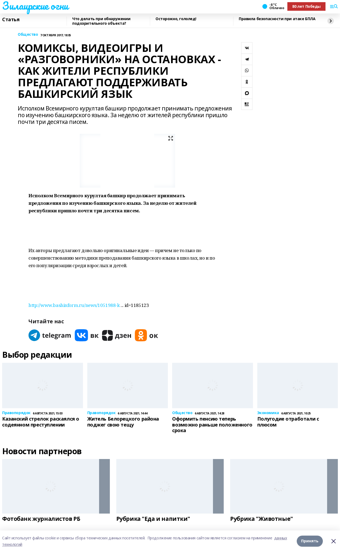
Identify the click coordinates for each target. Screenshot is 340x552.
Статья (10, 20)
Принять (310, 541)
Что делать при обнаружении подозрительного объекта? (101, 21)
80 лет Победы (306, 6)
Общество (28, 34)
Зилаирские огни (35, 5)
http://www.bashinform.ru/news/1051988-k (74, 305)
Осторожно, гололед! (175, 19)
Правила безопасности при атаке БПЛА (277, 19)
